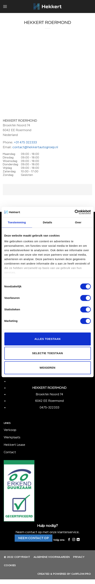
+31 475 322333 (25, 142)
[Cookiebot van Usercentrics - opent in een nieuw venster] (74, 212)
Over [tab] (78, 222)
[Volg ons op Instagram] (73, 539)
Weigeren (47, 367)
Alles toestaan (47, 338)
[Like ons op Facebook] (69, 539)
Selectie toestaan (47, 353)
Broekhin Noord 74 (49, 394)
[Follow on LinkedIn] (78, 539)
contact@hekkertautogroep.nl (35, 147)
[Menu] (5, 6)
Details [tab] (47, 222)
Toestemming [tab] (17, 222)
